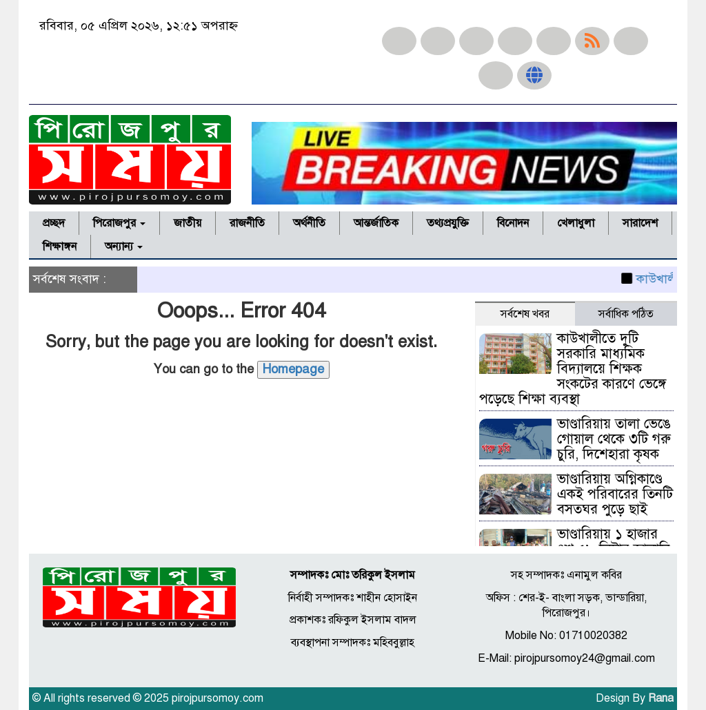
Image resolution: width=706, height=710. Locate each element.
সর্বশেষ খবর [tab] (525, 314)
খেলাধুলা (575, 223)
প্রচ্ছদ (54, 223)
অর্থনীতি (309, 223)
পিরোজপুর (119, 223)
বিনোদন (513, 223)
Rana (661, 698)
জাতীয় (187, 223)
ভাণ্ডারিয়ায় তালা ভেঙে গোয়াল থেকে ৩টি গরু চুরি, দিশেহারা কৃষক (614, 439)
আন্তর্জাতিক (376, 223)
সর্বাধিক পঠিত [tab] (626, 314)
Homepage (293, 369)
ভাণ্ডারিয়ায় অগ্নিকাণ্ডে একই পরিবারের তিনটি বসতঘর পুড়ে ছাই (615, 494)
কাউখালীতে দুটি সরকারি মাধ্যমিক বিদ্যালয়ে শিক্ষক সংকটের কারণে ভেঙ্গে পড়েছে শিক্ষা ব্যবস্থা (572, 369)
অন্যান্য (124, 246)
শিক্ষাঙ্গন (60, 246)
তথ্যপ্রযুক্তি (448, 223)
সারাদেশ (640, 223)
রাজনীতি (247, 223)
